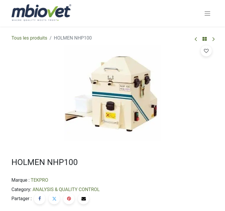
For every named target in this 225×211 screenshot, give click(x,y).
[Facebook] (39, 198)
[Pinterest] (68, 198)
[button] (206, 51)
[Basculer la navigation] (207, 13)
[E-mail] (83, 198)
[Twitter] (54, 198)
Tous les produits (29, 38)
